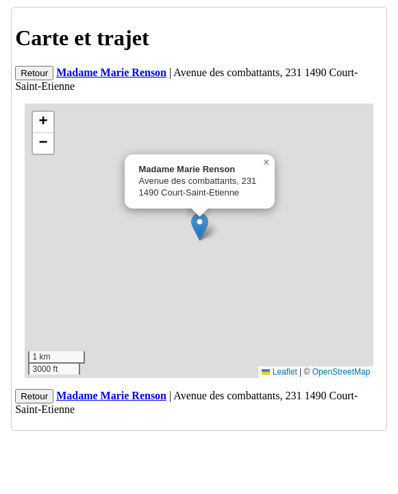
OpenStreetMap (341, 372)
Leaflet (279, 372)
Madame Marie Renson (111, 72)
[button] (199, 227)
